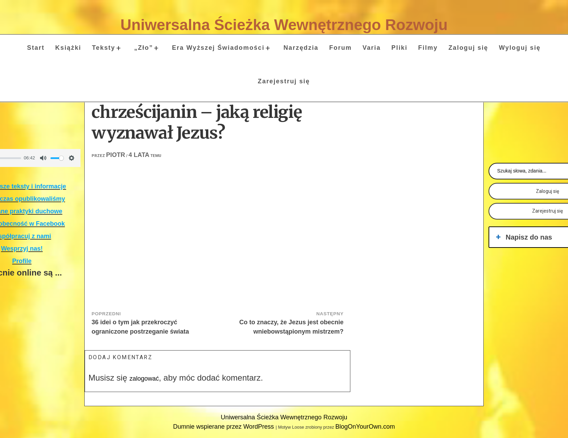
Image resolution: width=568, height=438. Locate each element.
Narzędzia (300, 47)
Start (36, 47)
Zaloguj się (468, 47)
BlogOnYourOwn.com (365, 426)
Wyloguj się (520, 47)
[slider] (57, 158)
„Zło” (143, 47)
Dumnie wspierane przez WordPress (224, 426)
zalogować (144, 378)
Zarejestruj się (284, 81)
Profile (21, 261)
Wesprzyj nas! (22, 248)
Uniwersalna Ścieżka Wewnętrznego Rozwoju (283, 24)
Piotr (115, 154)
